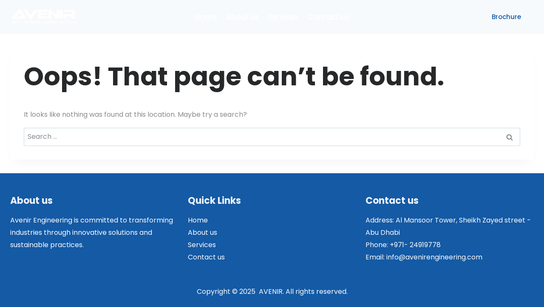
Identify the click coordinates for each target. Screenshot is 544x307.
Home (206, 17)
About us (242, 17)
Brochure (506, 16)
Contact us (328, 17)
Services (283, 17)
